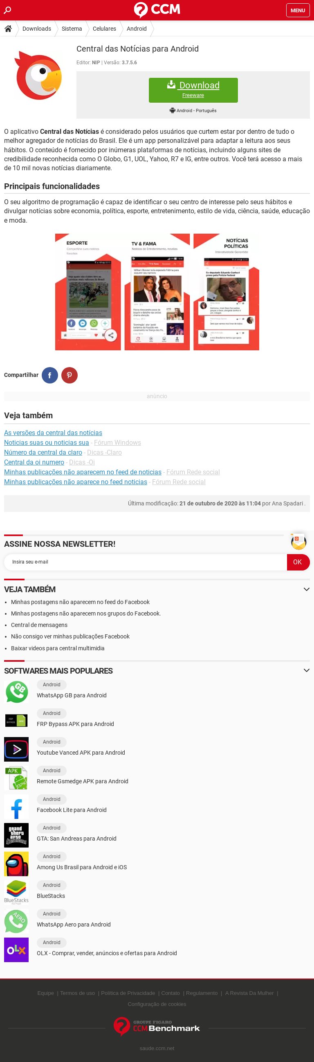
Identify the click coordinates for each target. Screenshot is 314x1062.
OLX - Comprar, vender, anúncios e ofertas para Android (107, 953)
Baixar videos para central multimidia (58, 648)
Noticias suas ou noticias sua (46, 442)
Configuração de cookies (157, 1004)
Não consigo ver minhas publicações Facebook (70, 636)
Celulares (104, 28)
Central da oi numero (34, 462)
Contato (170, 993)
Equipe (45, 993)
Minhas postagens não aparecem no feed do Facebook (80, 602)
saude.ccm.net (157, 1048)
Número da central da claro (43, 452)
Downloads (36, 28)
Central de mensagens (39, 625)
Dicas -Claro (104, 452)
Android (137, 28)
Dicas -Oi (82, 462)
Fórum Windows (117, 442)
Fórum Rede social (193, 472)
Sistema (72, 28)
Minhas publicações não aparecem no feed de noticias (82, 472)
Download (193, 89)
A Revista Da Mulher (249, 993)
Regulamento (202, 993)
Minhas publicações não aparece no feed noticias (75, 482)
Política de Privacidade (128, 993)
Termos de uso (77, 993)
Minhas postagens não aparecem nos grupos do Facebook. (86, 613)
